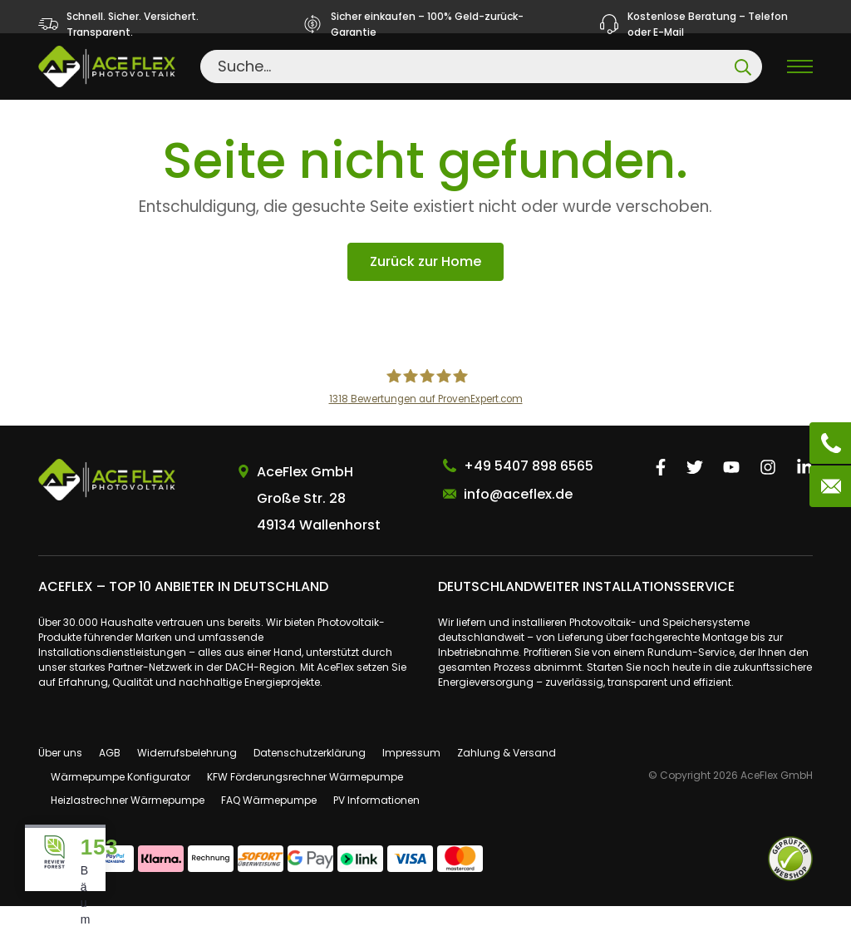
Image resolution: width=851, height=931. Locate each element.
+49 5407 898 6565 (528, 490)
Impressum (411, 778)
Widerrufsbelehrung (187, 778)
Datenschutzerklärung (309, 778)
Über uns (60, 778)
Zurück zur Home (425, 287)
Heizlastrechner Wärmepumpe (127, 826)
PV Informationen (376, 826)
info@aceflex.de (518, 519)
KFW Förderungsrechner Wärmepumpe (305, 802)
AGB (110, 778)
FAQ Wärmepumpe (269, 826)
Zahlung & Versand (506, 778)
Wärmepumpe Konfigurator (120, 802)
